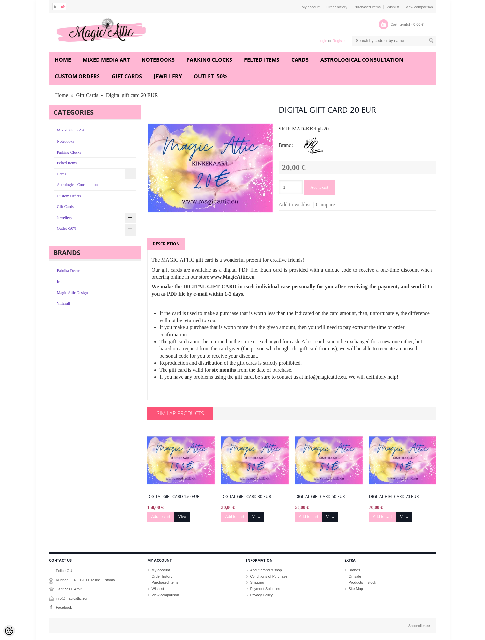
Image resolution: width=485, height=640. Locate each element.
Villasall (63, 303)
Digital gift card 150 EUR (173, 496)
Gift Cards (127, 76)
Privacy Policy (261, 595)
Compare (325, 204)
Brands (354, 570)
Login (323, 41)
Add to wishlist (295, 204)
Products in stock (362, 582)
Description (166, 244)
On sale (355, 576)
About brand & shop (266, 570)
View (182, 516)
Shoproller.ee (419, 626)
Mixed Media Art (106, 59)
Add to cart (319, 187)
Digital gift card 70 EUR (394, 496)
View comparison (419, 7)
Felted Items (261, 59)
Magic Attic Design (72, 292)
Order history (336, 7)
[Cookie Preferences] (9, 631)
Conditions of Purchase (269, 576)
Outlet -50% (210, 76)
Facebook (64, 607)
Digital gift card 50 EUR (320, 496)
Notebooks (158, 59)
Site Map (356, 589)
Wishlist (393, 7)
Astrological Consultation (361, 59)
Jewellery (168, 76)
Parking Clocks (209, 59)
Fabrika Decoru (69, 270)
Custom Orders (77, 76)
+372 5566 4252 (69, 589)
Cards (300, 59)
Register (339, 41)
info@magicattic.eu (71, 598)
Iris (59, 281)
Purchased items (367, 7)
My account (311, 7)
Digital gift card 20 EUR (132, 95)
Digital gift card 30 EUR (246, 496)
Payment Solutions (265, 589)
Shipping (257, 582)
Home (63, 59)
